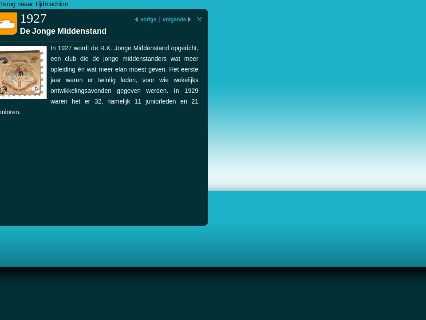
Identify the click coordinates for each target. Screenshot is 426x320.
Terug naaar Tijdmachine (34, 4)
